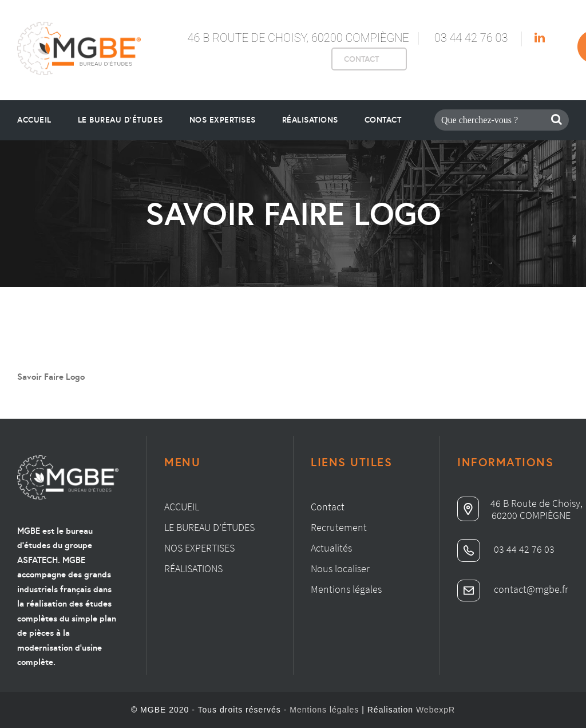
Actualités (331, 547)
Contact (383, 120)
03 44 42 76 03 (471, 38)
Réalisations (310, 120)
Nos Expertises (222, 120)
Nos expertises (199, 547)
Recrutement (339, 527)
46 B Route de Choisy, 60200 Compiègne (298, 38)
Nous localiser (340, 568)
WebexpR (435, 709)
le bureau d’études (120, 120)
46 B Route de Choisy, (520, 503)
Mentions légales (346, 589)
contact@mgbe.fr (512, 589)
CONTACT (361, 59)
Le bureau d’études (209, 527)
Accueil (34, 120)
